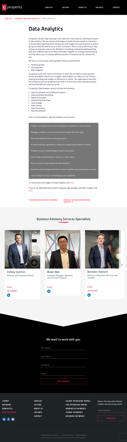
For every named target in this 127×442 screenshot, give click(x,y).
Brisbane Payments (75, 416)
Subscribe (111, 418)
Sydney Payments (74, 412)
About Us (38, 408)
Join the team (9, 412)
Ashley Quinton (16, 272)
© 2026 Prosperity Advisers (50, 435)
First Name (45, 348)
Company (45, 365)
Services (49, 7)
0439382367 (92, 290)
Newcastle (7, 408)
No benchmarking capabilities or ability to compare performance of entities (61, 144)
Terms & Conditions (67, 435)
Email (9, 287)
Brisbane (6, 404)
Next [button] (122, 264)
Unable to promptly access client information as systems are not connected (61, 126)
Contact (116, 7)
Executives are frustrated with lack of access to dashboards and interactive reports (63, 169)
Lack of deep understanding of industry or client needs (52, 157)
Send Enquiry (63, 381)
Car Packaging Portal (76, 404)
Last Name (45, 356)
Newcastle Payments (76, 408)
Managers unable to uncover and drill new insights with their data (57, 132)
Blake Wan (53, 272)
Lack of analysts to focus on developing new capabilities (53, 175)
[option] (22, 264)
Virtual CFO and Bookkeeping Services (77, 201)
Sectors (65, 7)
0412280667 (12, 291)
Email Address (104, 410)
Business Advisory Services (27, 18)
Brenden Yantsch (97, 271)
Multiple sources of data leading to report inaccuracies (52, 151)
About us (83, 7)
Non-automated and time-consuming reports (49, 138)
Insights (99, 7)
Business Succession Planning (43, 200)
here (72, 182)
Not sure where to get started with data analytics (50, 163)
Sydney (5, 401)
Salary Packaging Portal (78, 401)
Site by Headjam (81, 435)
